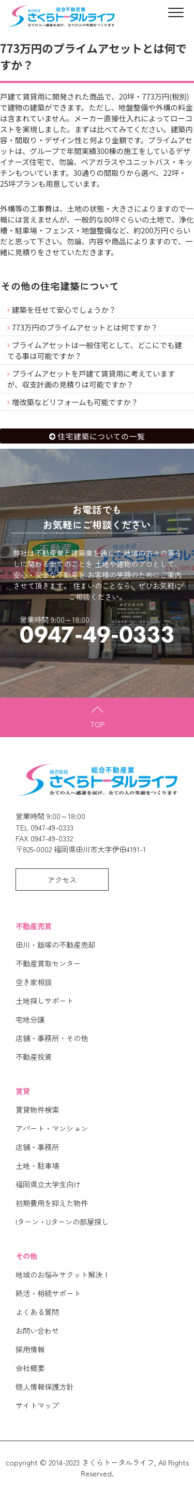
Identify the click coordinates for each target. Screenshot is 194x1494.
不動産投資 (34, 1056)
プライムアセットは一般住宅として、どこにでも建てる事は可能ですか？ (94, 350)
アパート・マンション (52, 1128)
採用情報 (30, 1349)
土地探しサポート (44, 1000)
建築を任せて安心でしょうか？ (64, 309)
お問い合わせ (37, 1330)
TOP (97, 723)
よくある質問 (37, 1311)
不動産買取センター (48, 963)
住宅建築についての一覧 (101, 436)
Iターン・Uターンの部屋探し (62, 1221)
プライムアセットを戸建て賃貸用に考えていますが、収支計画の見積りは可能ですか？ (91, 379)
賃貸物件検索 (37, 1109)
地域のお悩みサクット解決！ (63, 1274)
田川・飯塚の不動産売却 (55, 944)
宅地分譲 (30, 1019)
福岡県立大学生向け (48, 1184)
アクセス (62, 879)
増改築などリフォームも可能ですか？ (75, 401)
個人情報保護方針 (44, 1386)
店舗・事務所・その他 (52, 1037)
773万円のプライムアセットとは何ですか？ (85, 327)
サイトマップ (37, 1405)
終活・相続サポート (48, 1293)
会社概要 (30, 1367)
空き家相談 (34, 981)
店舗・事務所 (37, 1146)
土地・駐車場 (37, 1165)
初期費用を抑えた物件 (52, 1202)
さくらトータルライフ (118, 1462)
